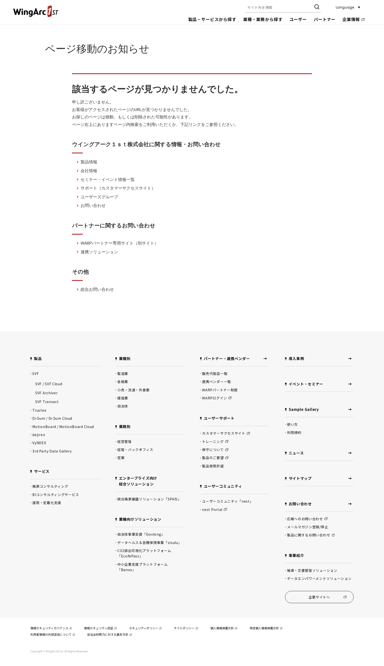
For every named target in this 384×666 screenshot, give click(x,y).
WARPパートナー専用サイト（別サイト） (119, 243)
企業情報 (353, 19)
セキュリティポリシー (145, 628)
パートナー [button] (325, 19)
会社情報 (89, 170)
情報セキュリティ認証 (100, 628)
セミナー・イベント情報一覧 (108, 179)
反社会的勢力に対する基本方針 (109, 634)
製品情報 (89, 161)
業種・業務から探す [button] (263, 19)
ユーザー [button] (298, 19)
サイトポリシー (186, 628)
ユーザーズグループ (99, 196)
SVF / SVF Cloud (48, 383)
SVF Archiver (46, 392)
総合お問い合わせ (97, 289)
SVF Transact (47, 401)
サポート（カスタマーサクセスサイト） (118, 188)
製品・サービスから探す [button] (212, 19)
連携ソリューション (99, 251)
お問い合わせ (93, 205)
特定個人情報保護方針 (266, 628)
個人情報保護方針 (223, 628)
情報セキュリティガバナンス (51, 628)
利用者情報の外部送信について (52, 634)
